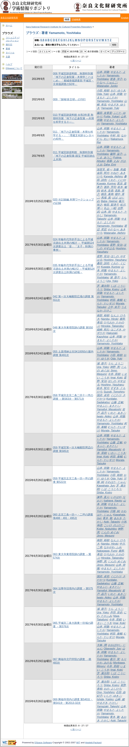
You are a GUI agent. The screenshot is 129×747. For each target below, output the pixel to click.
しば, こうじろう (111, 489)
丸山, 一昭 (110, 208)
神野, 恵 (115, 367)
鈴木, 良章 (107, 190)
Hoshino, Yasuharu (115, 259)
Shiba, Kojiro (111, 289)
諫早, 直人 (103, 497)
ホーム (9, 25)
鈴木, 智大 (103, 388)
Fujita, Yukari (111, 116)
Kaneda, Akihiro (113, 176)
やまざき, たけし (107, 702)
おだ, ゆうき (118, 90)
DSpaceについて (14, 68)
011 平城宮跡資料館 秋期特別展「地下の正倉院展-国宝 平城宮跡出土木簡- (74, 156)
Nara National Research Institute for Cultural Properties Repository (59, 27)
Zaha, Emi (110, 164)
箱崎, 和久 (103, 329)
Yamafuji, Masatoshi (109, 409)
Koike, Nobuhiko (106, 528)
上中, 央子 (114, 307)
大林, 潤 (101, 645)
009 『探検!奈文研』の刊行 (69, 99)
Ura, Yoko (112, 281)
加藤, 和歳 (119, 169)
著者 (8, 48)
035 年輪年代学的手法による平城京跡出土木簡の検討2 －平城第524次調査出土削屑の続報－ (74, 269)
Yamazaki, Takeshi (108, 706)
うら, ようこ (115, 363)
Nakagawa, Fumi (107, 550)
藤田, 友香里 (104, 113)
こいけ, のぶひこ (114, 525)
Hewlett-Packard (93, 742)
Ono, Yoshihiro (105, 692)
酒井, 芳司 (110, 187)
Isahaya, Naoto (113, 500)
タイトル (10, 52)
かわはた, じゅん (115, 482)
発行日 (9, 44)
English (124, 17)
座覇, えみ (113, 161)
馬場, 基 (106, 197)
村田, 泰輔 (116, 300)
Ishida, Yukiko (105, 699)
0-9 (42, 40)
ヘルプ (9, 64)
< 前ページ (75, 60)
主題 (8, 56)
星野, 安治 (116, 244)
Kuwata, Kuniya (106, 183)
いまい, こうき (116, 453)
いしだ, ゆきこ (112, 695)
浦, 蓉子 (114, 277)
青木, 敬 (107, 518)
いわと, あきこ (116, 412)
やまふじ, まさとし (108, 405)
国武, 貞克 (103, 395)
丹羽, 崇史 (116, 612)
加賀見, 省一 (104, 169)
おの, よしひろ (112, 688)
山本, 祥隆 (103, 72)
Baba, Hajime (109, 201)
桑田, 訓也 (103, 263)
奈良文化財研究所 (9, 17)
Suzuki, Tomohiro (114, 391)
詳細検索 (76, 19)
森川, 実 (114, 659)
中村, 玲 (114, 135)
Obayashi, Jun (112, 648)
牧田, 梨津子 (111, 204)
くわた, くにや (116, 180)
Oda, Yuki (102, 94)
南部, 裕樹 (103, 315)
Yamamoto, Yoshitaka (110, 101)
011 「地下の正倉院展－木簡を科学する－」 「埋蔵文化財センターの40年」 (73, 135)
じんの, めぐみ (110, 532)
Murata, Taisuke (110, 430)
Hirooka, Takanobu (112, 326)
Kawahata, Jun (106, 485)
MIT (78, 742)
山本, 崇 (106, 211)
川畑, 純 (114, 511)
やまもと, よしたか (108, 420)
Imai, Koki (116, 377)
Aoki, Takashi (112, 521)
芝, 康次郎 (103, 285)
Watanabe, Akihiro (114, 233)
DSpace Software (43, 742)
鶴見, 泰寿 (107, 194)
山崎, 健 (119, 699)
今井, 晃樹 (114, 374)
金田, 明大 (103, 173)
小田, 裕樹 (103, 90)
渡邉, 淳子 (116, 79)
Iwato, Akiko (104, 416)
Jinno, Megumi (105, 535)
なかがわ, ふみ (112, 547)
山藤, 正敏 (117, 402)
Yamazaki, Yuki (110, 108)
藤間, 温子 (116, 154)
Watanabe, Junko (107, 86)
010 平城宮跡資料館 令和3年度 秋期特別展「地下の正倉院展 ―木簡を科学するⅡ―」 (73, 118)
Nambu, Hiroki (109, 319)
